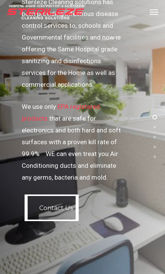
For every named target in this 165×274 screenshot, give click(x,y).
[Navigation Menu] (154, 12)
